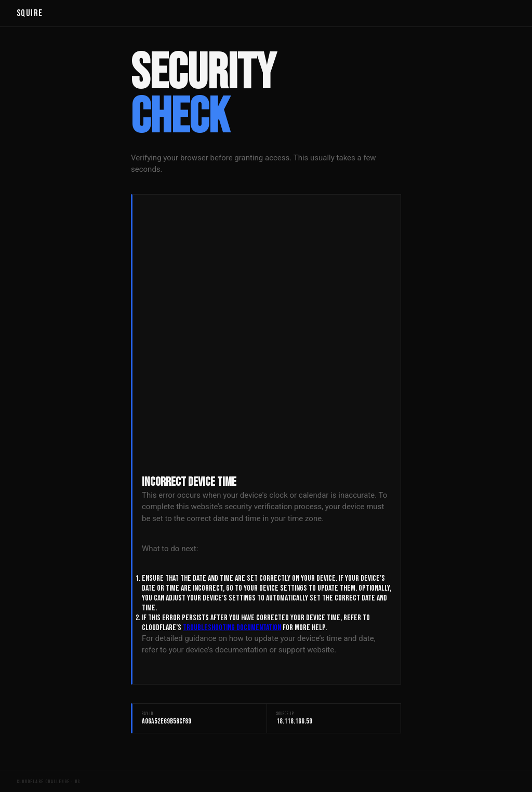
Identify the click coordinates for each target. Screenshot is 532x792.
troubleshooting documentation (232, 628)
